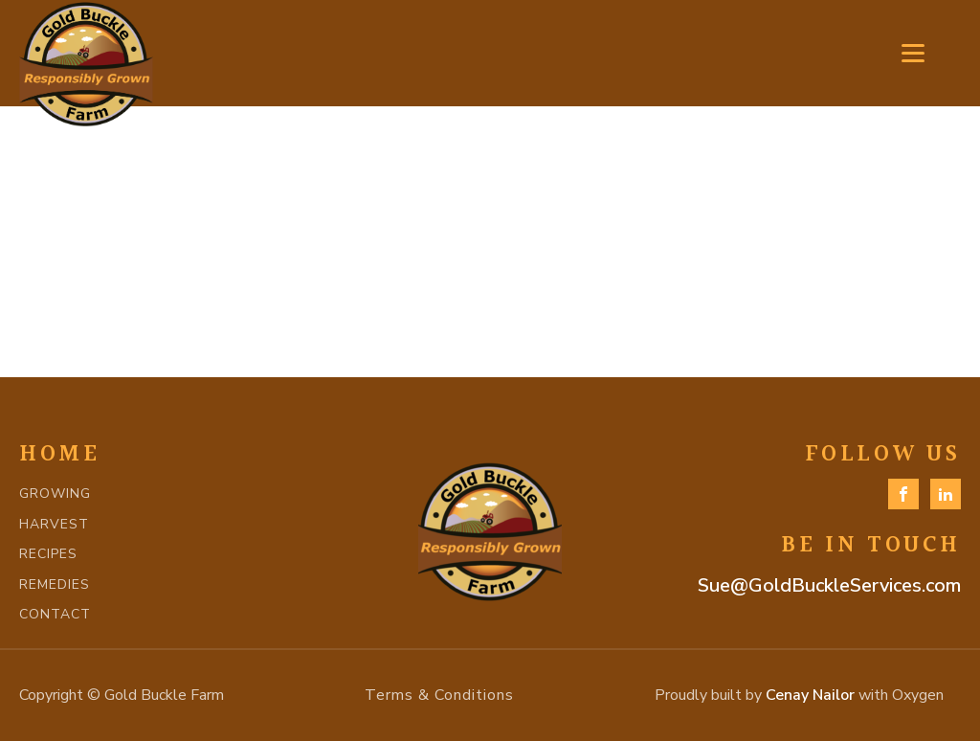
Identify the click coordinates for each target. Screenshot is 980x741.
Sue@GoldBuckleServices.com (829, 585)
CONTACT (55, 614)
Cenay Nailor (810, 695)
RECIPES (48, 554)
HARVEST (54, 524)
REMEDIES (54, 584)
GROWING (55, 493)
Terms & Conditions (439, 695)
